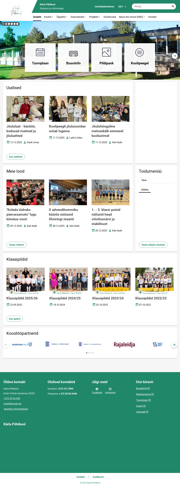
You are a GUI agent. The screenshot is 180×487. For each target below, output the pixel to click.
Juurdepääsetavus (104, 6)
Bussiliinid (141, 388)
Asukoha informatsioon (16, 409)
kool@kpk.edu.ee (12, 403)
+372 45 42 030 (12, 398)
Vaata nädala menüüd (153, 244)
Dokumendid (78, 17)
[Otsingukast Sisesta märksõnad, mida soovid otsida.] (154, 6)
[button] (6, 24)
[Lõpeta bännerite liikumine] (3, 24)
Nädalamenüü (143, 394)
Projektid (95, 17)
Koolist (49, 17)
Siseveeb (140, 411)
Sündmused (109, 17)
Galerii (139, 406)
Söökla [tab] (144, 189)
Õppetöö (62, 17)
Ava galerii (14, 318)
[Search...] (172, 6)
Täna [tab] (144, 180)
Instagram (110, 390)
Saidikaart (98, 477)
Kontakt (152, 17)
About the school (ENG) (132, 17)
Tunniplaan (142, 400)
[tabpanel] (156, 190)
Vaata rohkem (16, 244)
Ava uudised (15, 156)
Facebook (97, 390)
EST (122, 7)
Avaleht (37, 17)
